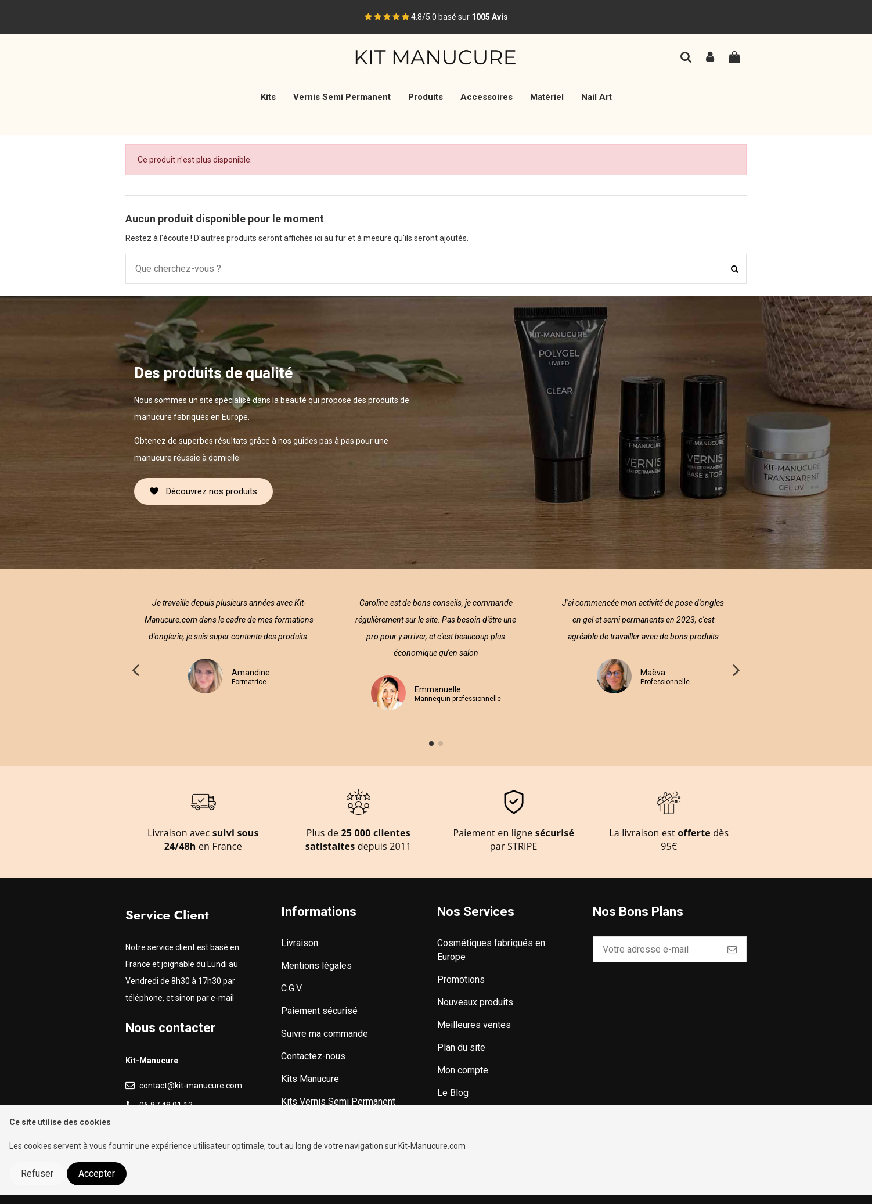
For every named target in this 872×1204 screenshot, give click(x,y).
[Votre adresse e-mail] (655, 949)
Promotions (461, 979)
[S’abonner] (732, 949)
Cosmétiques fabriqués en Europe (491, 949)
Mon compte (462, 1070)
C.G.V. (291, 988)
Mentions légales (316, 965)
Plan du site (461, 1047)
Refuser (37, 1173)
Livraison (299, 942)
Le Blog (453, 1092)
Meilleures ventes (474, 1024)
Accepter (96, 1173)
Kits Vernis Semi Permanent (338, 1101)
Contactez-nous (313, 1056)
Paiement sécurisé (319, 1010)
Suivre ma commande (324, 1033)
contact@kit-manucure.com (190, 1085)
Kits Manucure (310, 1078)
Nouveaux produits (475, 1002)
